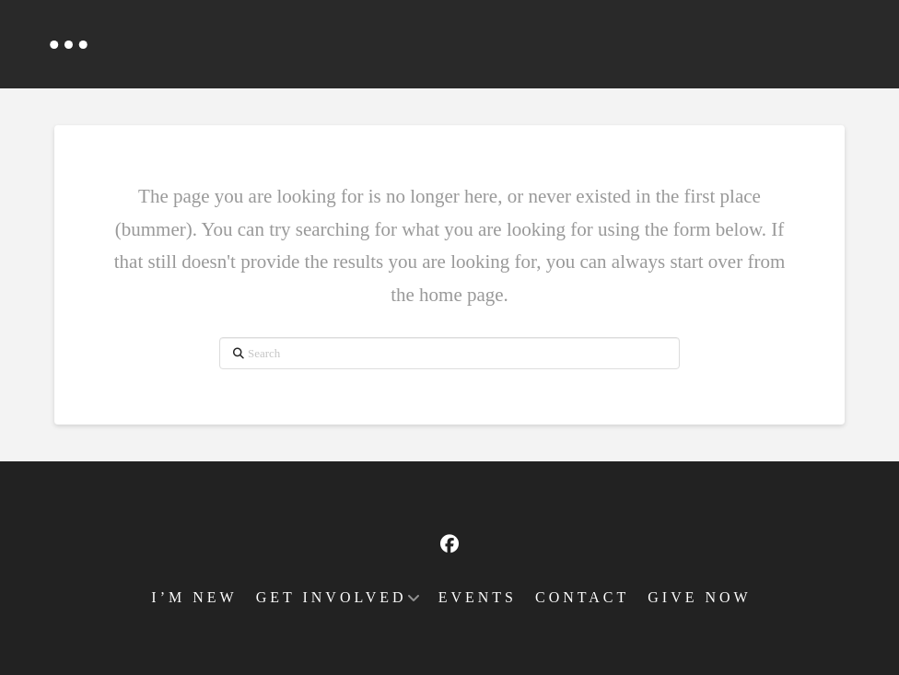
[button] (68, 44)
